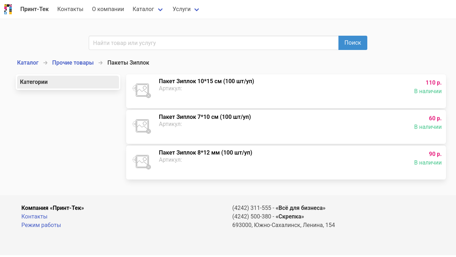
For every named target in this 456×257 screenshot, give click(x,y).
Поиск (352, 42)
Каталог (143, 9)
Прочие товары (73, 62)
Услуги (182, 9)
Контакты (70, 9)
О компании (108, 9)
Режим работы (41, 225)
